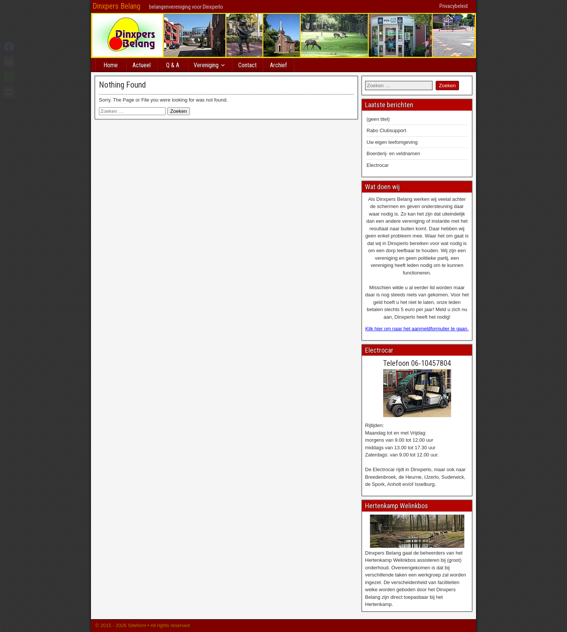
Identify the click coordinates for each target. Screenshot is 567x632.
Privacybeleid (453, 6)
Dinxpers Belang (116, 6)
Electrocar (378, 165)
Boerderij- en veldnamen (393, 153)
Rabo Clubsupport (386, 130)
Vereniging (206, 65)
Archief (278, 65)
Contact (247, 65)
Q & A (172, 65)
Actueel (142, 65)
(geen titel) (378, 119)
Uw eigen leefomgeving (392, 142)
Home (110, 65)
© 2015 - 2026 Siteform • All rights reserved (142, 625)
